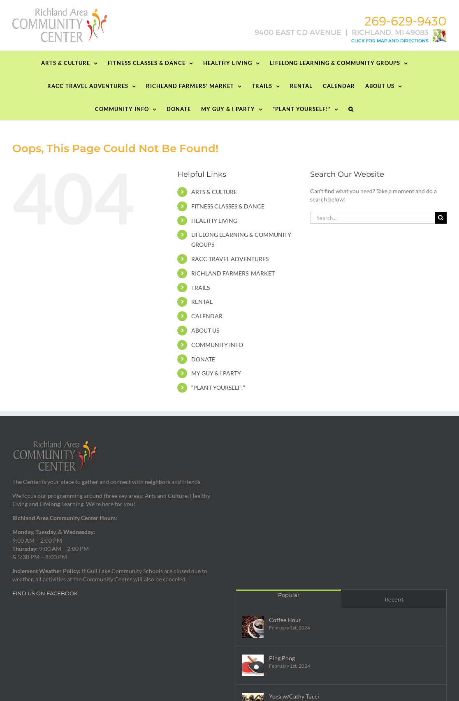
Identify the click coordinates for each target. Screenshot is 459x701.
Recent (394, 599)
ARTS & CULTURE (214, 191)
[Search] (441, 218)
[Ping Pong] (253, 665)
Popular (288, 595)
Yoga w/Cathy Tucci (294, 696)
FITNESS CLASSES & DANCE (227, 206)
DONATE (203, 359)
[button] (351, 108)
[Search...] (372, 218)
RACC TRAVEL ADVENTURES (230, 258)
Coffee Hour (285, 619)
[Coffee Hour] (253, 627)
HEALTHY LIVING (214, 220)
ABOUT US (205, 330)
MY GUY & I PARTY (216, 373)
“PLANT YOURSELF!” (218, 387)
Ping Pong (282, 658)
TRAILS (200, 287)
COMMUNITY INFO (217, 344)
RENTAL (202, 301)
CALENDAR (207, 315)
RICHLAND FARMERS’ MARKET (233, 273)
